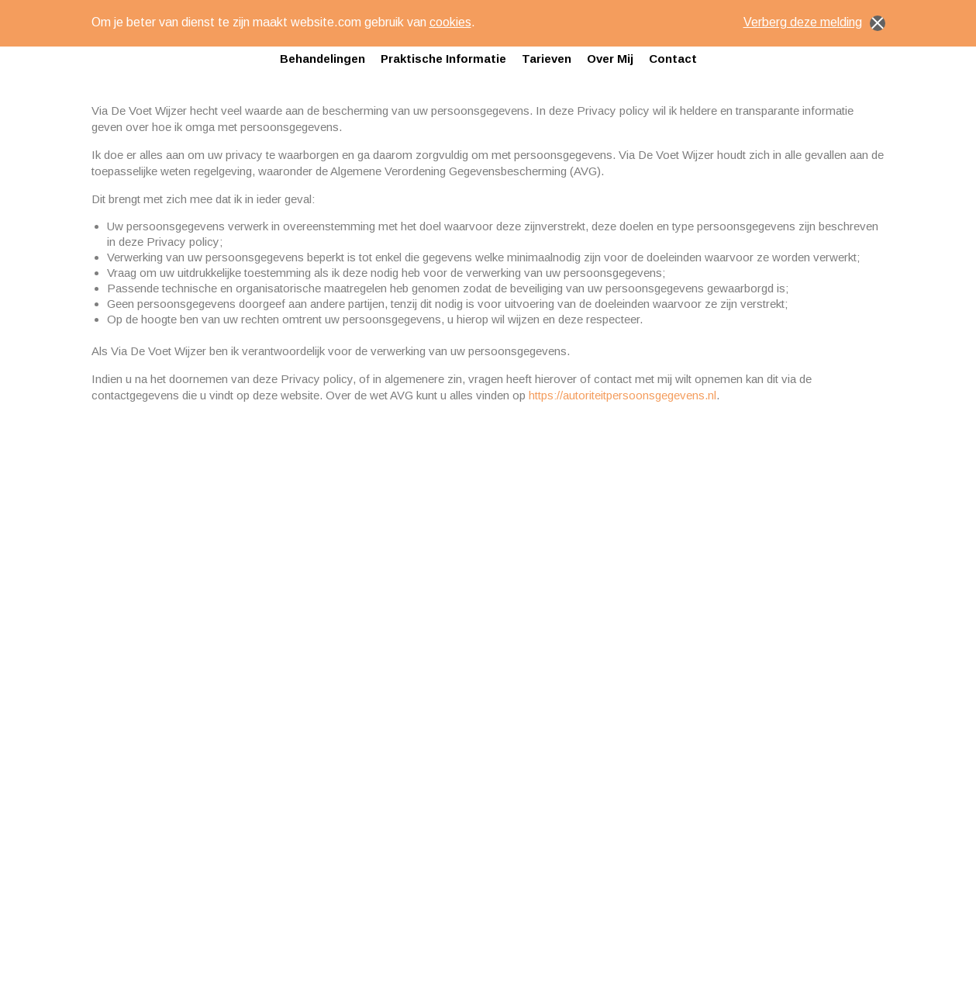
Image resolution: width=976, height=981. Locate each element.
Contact (673, 58)
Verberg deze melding (814, 23)
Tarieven (546, 58)
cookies (450, 22)
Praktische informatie (443, 58)
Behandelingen (322, 58)
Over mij (610, 58)
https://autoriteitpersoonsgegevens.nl (622, 395)
